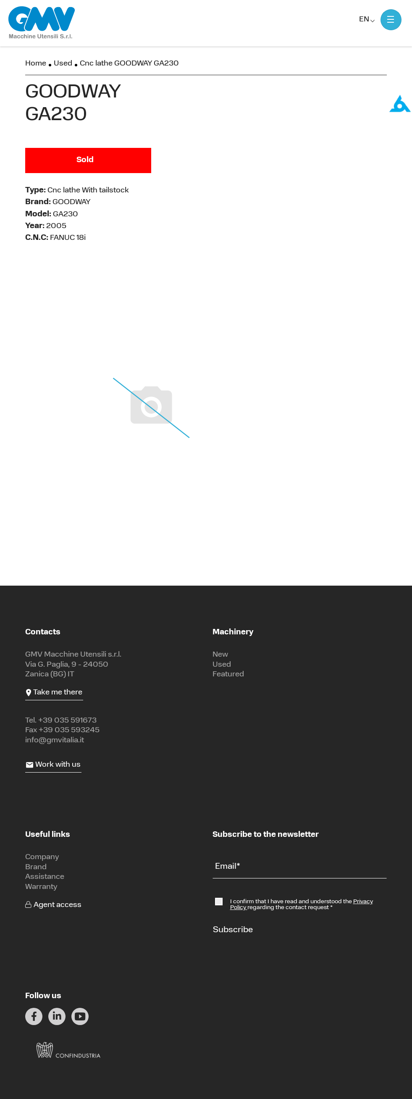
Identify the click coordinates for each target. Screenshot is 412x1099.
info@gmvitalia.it (54, 740)
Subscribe (233, 930)
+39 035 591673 (67, 721)
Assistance (44, 877)
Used (63, 64)
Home (35, 64)
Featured (228, 674)
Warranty (41, 887)
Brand (36, 867)
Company (42, 857)
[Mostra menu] (391, 19)
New (220, 655)
